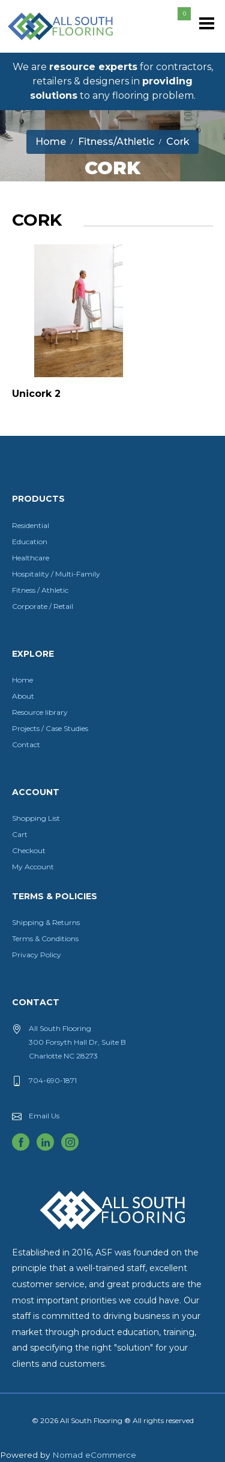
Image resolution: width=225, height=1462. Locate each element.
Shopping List (36, 818)
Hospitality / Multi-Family (56, 573)
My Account (33, 866)
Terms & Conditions (45, 938)
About (23, 695)
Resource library (40, 712)
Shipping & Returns (46, 922)
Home (22, 679)
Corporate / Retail (42, 606)
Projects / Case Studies (50, 728)
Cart (20, 834)
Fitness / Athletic (40, 590)
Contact (26, 744)
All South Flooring (50, 46)
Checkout (29, 850)
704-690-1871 (53, 1080)
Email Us (44, 1115)
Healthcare (30, 557)
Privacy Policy (36, 954)
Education (29, 541)
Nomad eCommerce (94, 1455)
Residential (30, 525)
